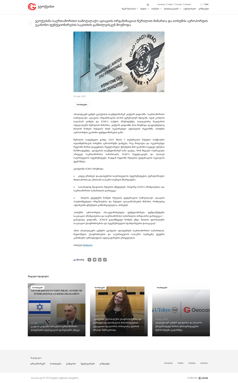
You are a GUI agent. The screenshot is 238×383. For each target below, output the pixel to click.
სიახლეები (82, 104)
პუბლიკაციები (171, 8)
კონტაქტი (203, 8)
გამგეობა (71, 363)
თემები (155, 8)
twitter (170, 4)
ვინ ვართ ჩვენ (37, 363)
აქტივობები (189, 8)
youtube (178, 4)
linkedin (187, 4)
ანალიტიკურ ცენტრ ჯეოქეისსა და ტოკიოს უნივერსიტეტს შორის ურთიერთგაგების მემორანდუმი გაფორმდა (178, 326)
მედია (143, 8)
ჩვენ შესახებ (129, 8)
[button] (148, 5)
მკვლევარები (88, 363)
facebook (162, 4)
